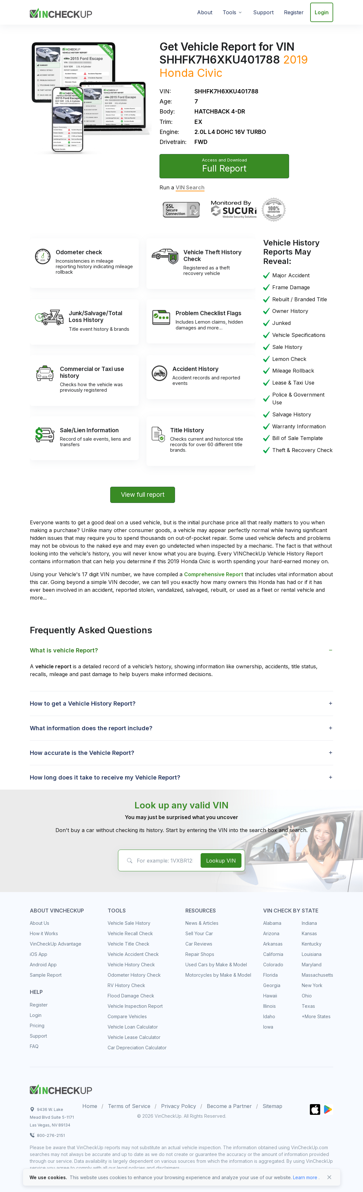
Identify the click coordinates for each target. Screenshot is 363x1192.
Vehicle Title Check (128, 944)
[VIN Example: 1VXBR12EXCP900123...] (158, 860)
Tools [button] (229, 12)
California (273, 954)
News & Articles (201, 923)
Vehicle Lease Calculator (134, 1037)
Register (294, 12)
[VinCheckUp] (61, 12)
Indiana (309, 923)
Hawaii (270, 995)
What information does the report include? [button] (91, 728)
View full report (143, 494)
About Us (39, 923)
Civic (209, 72)
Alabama (272, 923)
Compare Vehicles (127, 1016)
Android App (43, 964)
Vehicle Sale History (129, 923)
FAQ (34, 1046)
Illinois (269, 1006)
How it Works (44, 933)
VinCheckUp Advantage (55, 944)
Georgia (271, 985)
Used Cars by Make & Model (216, 964)
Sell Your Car (199, 933)
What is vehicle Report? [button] (64, 650)
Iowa (268, 1027)
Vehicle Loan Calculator (133, 1027)
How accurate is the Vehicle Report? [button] (82, 752)
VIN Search (190, 187)
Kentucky (312, 944)
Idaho (269, 1016)
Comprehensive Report (213, 574)
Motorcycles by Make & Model (218, 975)
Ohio (307, 995)
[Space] (61, 1088)
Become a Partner (229, 1106)
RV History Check (126, 985)
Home (89, 1106)
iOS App (38, 954)
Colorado (273, 964)
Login (322, 12)
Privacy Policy (178, 1106)
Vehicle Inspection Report (135, 1006)
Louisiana (312, 954)
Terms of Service (129, 1106)
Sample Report (46, 975)
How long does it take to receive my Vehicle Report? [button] (105, 777)
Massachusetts (317, 975)
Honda (176, 72)
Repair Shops (199, 954)
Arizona (271, 933)
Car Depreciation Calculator (137, 1047)
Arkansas (273, 944)
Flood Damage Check (131, 995)
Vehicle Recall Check (130, 933)
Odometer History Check (134, 975)
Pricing (37, 1025)
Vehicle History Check (131, 964)
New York (312, 985)
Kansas (309, 933)
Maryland (312, 964)
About (204, 12)
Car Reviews (198, 944)
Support (263, 12)
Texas (308, 1006)
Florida (270, 975)
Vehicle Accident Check (133, 954)
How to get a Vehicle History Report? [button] (82, 703)
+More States (316, 1016)
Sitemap (272, 1106)
